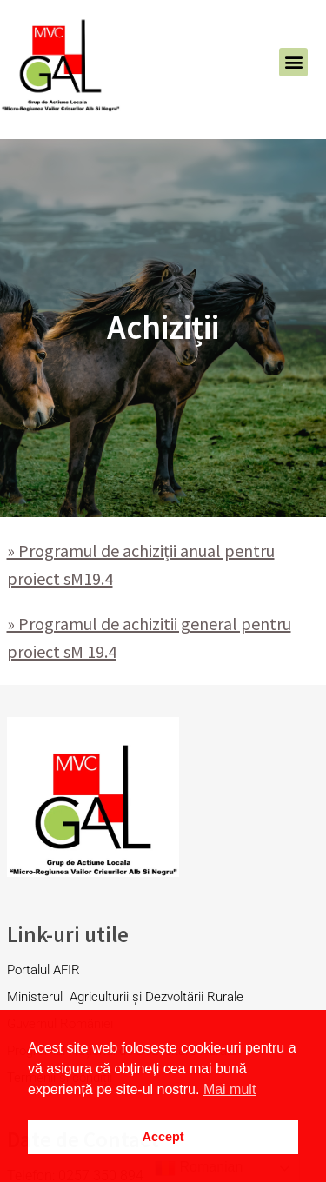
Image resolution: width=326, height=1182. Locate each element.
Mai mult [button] (229, 1089)
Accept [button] (163, 1137)
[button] (293, 62)
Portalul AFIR (43, 970)
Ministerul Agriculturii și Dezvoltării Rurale (127, 997)
